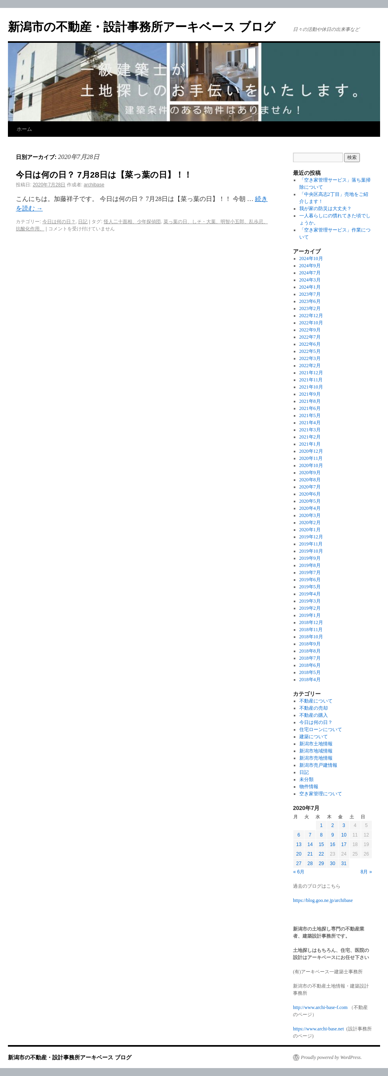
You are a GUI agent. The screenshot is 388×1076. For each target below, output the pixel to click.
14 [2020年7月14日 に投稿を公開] (309, 844)
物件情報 (308, 786)
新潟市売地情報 (316, 758)
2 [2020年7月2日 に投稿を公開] (332, 825)
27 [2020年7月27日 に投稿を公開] (298, 863)
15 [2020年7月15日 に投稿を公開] (321, 844)
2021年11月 (311, 380)
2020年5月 (310, 501)
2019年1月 (310, 615)
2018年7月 (310, 658)
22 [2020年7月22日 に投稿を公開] (321, 854)
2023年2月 (310, 308)
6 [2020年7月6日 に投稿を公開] (298, 835)
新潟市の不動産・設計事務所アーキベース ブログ (142, 26)
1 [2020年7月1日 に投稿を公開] (321, 825)
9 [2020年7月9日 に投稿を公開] (332, 835)
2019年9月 (310, 558)
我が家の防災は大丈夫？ (325, 208)
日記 (82, 221)
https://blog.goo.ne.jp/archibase (323, 900)
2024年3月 (310, 280)
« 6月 (299, 872)
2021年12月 (311, 372)
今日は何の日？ (59, 221)
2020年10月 (311, 465)
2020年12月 (311, 451)
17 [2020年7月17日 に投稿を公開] (343, 844)
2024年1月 (310, 287)
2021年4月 (310, 422)
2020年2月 (310, 522)
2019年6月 (310, 579)
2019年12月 (311, 537)
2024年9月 (310, 265)
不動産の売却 (313, 708)
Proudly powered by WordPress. (331, 1057)
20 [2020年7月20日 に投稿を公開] (298, 854)
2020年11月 (311, 458)
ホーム (24, 129)
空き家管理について (320, 793)
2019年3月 (310, 601)
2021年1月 (310, 444)
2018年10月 (311, 636)
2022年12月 (311, 315)
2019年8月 (310, 565)
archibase (94, 185)
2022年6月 (310, 344)
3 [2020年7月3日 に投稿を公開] (343, 825)
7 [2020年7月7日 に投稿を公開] (310, 835)
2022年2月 (310, 365)
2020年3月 (310, 515)
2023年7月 (310, 294)
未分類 (306, 779)
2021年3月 (310, 430)
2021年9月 (310, 394)
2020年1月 (310, 529)
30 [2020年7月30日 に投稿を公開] (332, 863)
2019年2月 (310, 608)
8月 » (366, 872)
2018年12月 (311, 622)
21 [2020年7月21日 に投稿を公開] (309, 854)
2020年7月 (310, 487)
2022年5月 (310, 351)
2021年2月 (310, 437)
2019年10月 (311, 551)
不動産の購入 (313, 715)
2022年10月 (311, 322)
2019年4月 (310, 594)
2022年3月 (310, 358)
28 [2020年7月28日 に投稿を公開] (309, 863)
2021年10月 (311, 387)
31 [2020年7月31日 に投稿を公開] (343, 863)
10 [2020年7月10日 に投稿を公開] (343, 835)
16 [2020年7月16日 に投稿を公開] (332, 844)
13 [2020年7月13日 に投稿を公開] (298, 844)
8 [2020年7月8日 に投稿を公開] (321, 835)
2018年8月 (310, 651)
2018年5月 (310, 672)
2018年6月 (310, 665)
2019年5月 (310, 587)
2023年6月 (310, 301)
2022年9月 (310, 330)
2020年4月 (310, 508)
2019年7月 (310, 572)
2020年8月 (310, 479)
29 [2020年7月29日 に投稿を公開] (321, 863)
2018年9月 (310, 644)
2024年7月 (310, 273)
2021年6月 (310, 408)
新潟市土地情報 (316, 744)
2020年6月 (310, 494)
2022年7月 (310, 337)
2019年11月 (311, 544)
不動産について (316, 701)
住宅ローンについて (320, 729)
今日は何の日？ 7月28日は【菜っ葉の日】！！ (104, 174)
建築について (313, 736)
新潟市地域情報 (316, 751)
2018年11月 (311, 629)
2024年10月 (311, 258)
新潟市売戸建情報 (318, 765)
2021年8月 (310, 401)
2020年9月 (310, 472)
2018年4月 (310, 679)
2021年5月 (310, 415)
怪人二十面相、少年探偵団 (132, 221)
